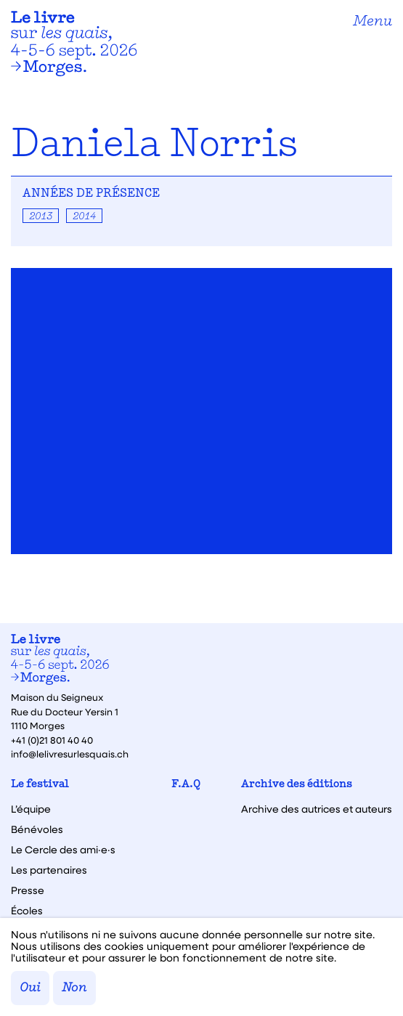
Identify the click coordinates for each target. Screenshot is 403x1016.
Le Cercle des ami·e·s (63, 850)
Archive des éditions (296, 784)
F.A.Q (185, 784)
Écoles (27, 911)
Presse (27, 890)
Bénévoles (37, 829)
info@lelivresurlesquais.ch (70, 753)
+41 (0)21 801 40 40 (52, 739)
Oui (30, 988)
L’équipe (31, 809)
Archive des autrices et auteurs (316, 809)
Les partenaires (49, 870)
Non (74, 988)
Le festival (40, 784)
